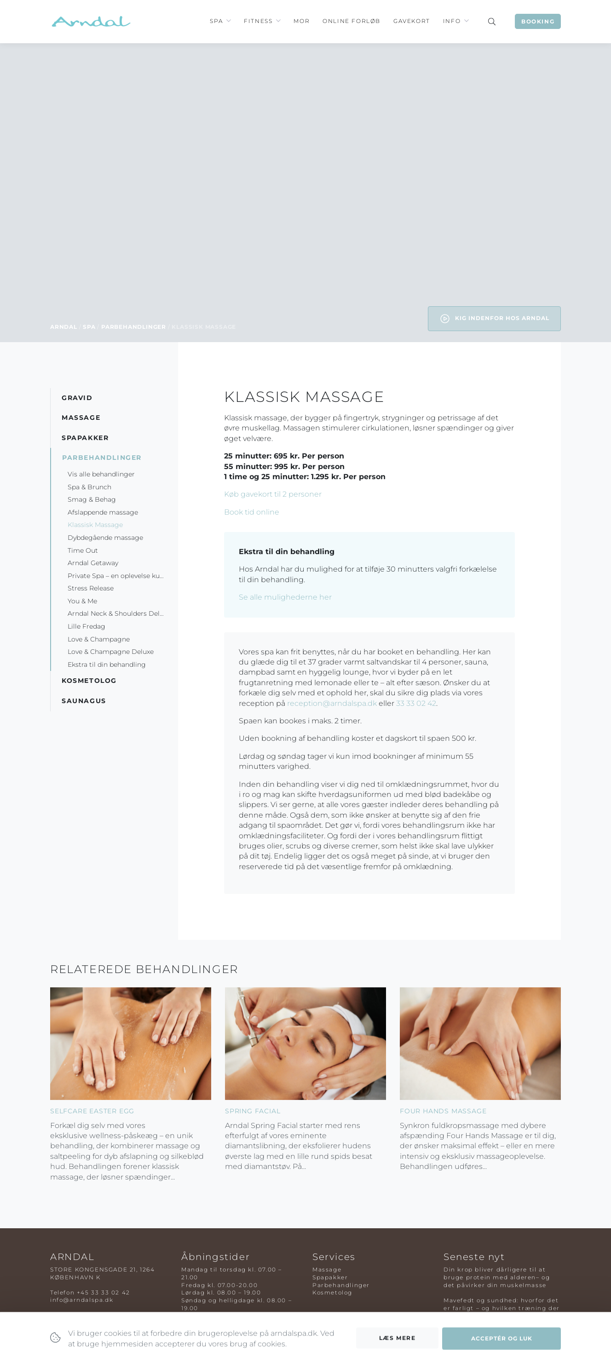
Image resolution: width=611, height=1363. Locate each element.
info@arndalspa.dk (81, 1299)
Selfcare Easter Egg (92, 1111)
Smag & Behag (92, 499)
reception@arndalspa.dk (332, 703)
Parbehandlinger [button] (102, 457)
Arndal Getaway (94, 563)
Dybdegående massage (105, 537)
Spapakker (330, 1277)
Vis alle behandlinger (101, 474)
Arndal (63, 326)
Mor (302, 20)
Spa (216, 20)
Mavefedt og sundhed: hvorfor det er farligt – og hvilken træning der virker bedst (502, 1308)
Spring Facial (252, 1111)
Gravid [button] (77, 398)
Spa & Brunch (89, 487)
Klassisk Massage (95, 525)
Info (452, 20)
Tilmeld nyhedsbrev (214, 1323)
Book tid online (251, 512)
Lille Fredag (86, 626)
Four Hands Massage (443, 1111)
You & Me (82, 601)
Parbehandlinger (133, 326)
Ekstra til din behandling (108, 664)
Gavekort (411, 20)
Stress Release (91, 588)
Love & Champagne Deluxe (111, 651)
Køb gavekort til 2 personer (273, 494)
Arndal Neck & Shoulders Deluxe (119, 613)
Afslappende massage (103, 512)
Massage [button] (81, 417)
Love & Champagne (99, 639)
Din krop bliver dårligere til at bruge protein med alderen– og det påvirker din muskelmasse (497, 1277)
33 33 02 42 (416, 703)
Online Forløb (351, 20)
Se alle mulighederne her (285, 597)
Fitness (258, 20)
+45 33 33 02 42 (103, 1292)
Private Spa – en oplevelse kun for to (123, 576)
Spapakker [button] (85, 438)
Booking (537, 21)
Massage (326, 1269)
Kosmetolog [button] (89, 680)
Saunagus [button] (84, 701)
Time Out (83, 550)
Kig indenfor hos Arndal (494, 318)
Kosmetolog (332, 1292)
